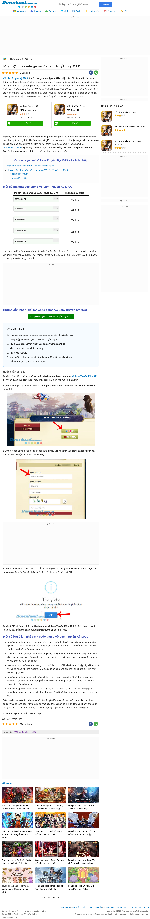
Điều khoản (87, 907)
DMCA (146, 907)
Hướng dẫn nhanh (19, 174)
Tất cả (5, 11)
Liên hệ (119, 907)
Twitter (138, 907)
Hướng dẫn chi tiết (19, 178)
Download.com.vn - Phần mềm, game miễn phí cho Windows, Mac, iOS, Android (19, 4)
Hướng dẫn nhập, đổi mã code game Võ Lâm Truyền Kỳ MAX (37, 170)
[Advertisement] (75, 38)
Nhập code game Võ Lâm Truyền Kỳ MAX (51, 316)
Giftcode (28, 59)
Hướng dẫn (15, 59)
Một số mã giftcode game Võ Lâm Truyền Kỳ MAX (32, 166)
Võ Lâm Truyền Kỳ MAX (15, 78)
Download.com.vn (4, 59)
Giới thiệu (75, 907)
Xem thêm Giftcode (50, 897)
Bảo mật (98, 907)
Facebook (128, 907)
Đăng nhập (65, 907)
